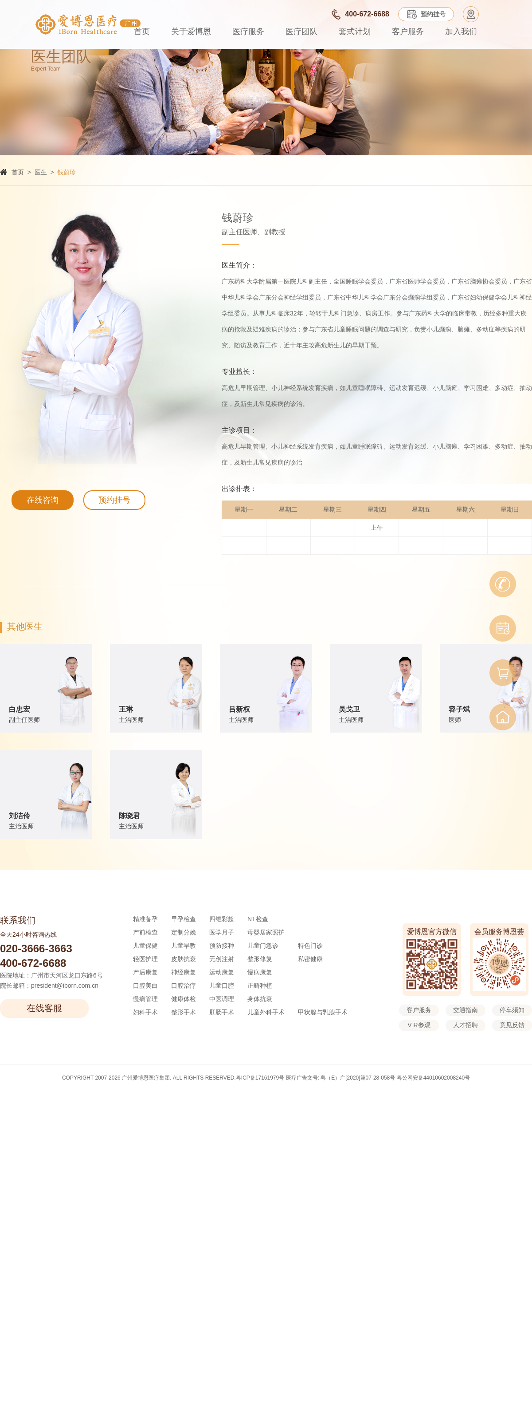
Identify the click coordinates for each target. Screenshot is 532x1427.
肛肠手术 (221, 1012)
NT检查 (257, 918)
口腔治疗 (183, 985)
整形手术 (183, 1012)
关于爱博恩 (191, 31)
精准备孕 (145, 918)
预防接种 (221, 945)
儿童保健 (145, 945)
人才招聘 (465, 1025)
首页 (142, 31)
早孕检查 (183, 918)
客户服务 (408, 31)
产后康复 (145, 972)
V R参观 (418, 1025)
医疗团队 (301, 31)
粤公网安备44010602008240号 (433, 1078)
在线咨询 (43, 500)
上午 (377, 527)
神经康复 (183, 972)
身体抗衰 (259, 998)
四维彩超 (221, 918)
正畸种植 (259, 985)
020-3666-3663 (36, 948)
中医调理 (221, 998)
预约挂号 (114, 500)
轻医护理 (145, 958)
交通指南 (465, 1009)
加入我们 (461, 31)
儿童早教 (183, 945)
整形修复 (259, 958)
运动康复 (221, 972)
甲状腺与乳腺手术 (323, 1012)
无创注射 (221, 958)
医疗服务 (248, 31)
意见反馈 (512, 1025)
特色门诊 (310, 945)
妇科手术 (145, 1012)
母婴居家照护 (266, 932)
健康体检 (183, 998)
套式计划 (355, 31)
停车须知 (512, 1009)
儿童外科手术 (266, 1012)
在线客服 (44, 1008)
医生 (41, 172)
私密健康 (310, 958)
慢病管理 (145, 998)
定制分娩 (183, 932)
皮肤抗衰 (183, 958)
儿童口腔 (221, 985)
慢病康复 (259, 972)
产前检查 (145, 932)
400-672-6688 (33, 963)
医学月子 (221, 932)
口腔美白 (145, 985)
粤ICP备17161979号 (260, 1078)
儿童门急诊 (262, 945)
